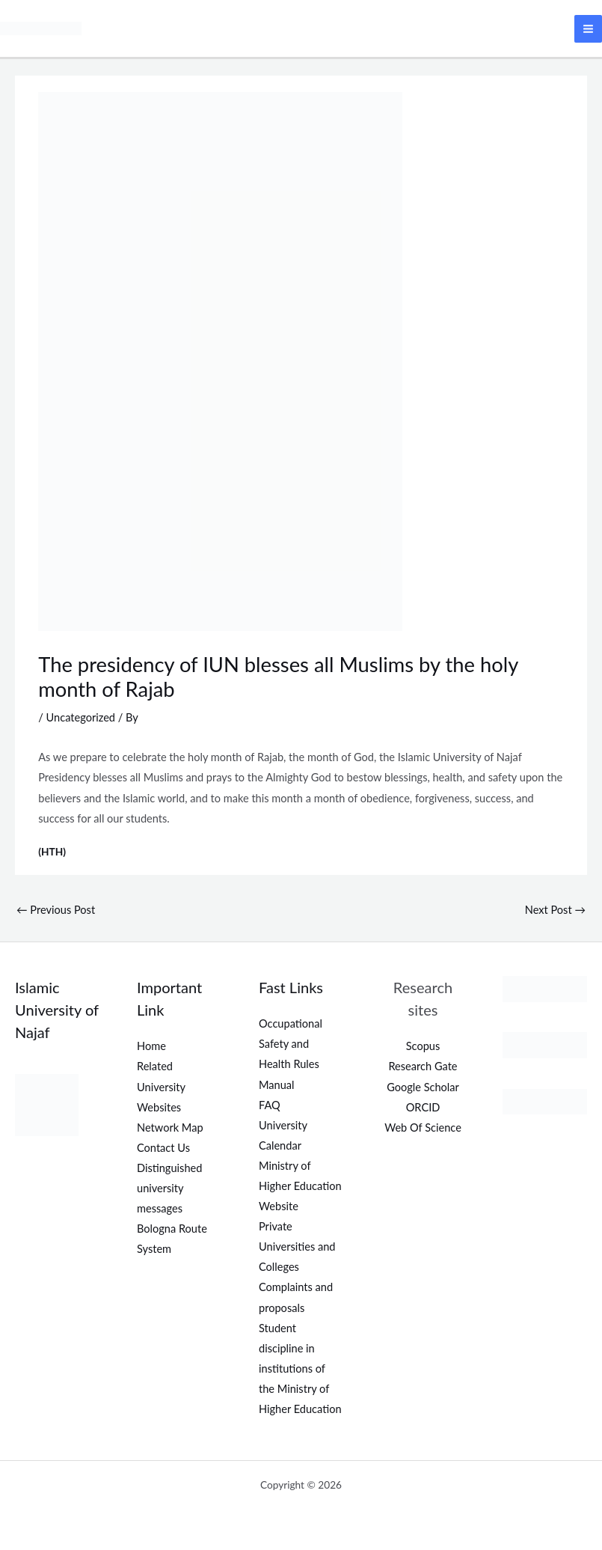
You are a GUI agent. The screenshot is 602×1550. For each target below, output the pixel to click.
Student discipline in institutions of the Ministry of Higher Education (300, 1367)
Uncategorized (81, 716)
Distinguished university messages (169, 1186)
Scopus (423, 1045)
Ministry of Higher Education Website (300, 1184)
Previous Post (55, 909)
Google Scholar (423, 1085)
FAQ (269, 1103)
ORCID (423, 1105)
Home (151, 1045)
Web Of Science (422, 1126)
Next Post (555, 909)
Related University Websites (161, 1085)
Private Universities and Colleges (297, 1245)
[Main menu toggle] (588, 28)
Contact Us (163, 1146)
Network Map (170, 1126)
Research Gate (422, 1065)
